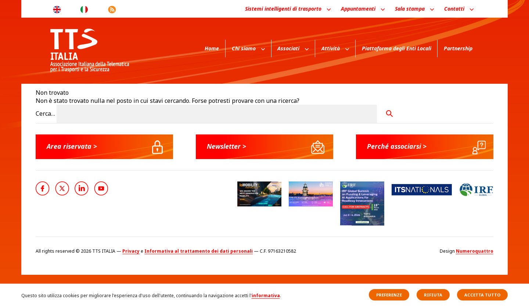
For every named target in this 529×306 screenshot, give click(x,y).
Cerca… (45, 113)
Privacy (131, 251)
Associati (288, 48)
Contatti (454, 8)
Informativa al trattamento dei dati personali (198, 251)
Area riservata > (72, 146)
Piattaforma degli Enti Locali (396, 48)
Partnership (458, 48)
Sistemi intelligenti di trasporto (283, 8)
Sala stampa (410, 8)
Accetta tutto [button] (482, 295)
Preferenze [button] (389, 295)
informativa (266, 295)
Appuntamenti (358, 8)
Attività (330, 48)
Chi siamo (244, 48)
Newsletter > (227, 146)
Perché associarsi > (397, 146)
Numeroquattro (474, 251)
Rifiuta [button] (433, 295)
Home (212, 48)
